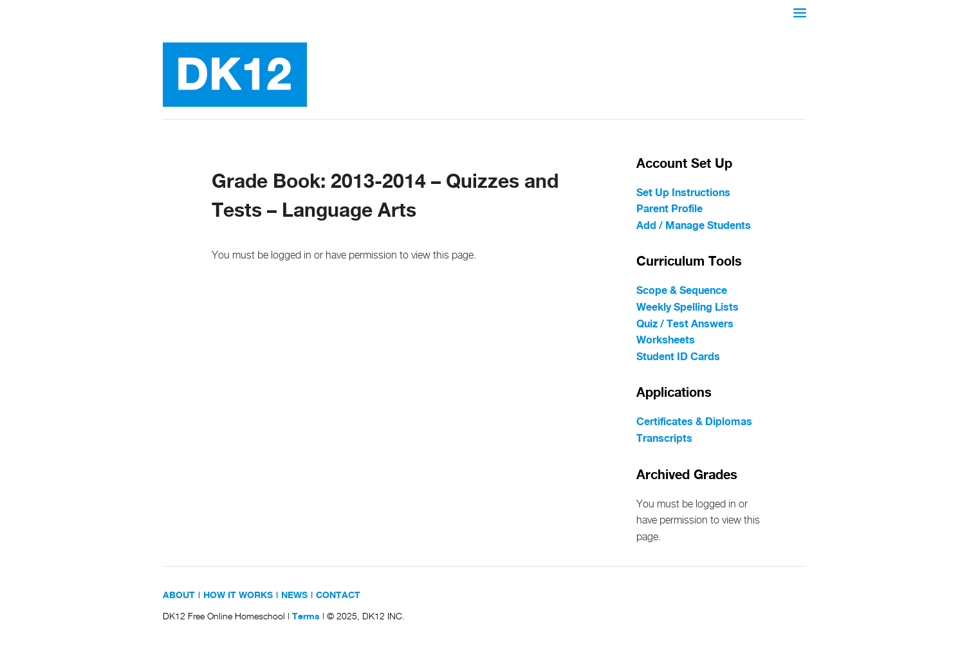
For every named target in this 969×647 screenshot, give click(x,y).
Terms (306, 616)
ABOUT (179, 595)
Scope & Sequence (681, 291)
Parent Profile (669, 209)
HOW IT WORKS (238, 595)
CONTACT (338, 595)
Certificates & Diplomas (694, 422)
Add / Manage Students (693, 226)
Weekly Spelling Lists (687, 307)
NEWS (294, 595)
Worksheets (665, 340)
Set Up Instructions (683, 193)
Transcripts (664, 438)
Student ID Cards (678, 357)
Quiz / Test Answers (685, 324)
